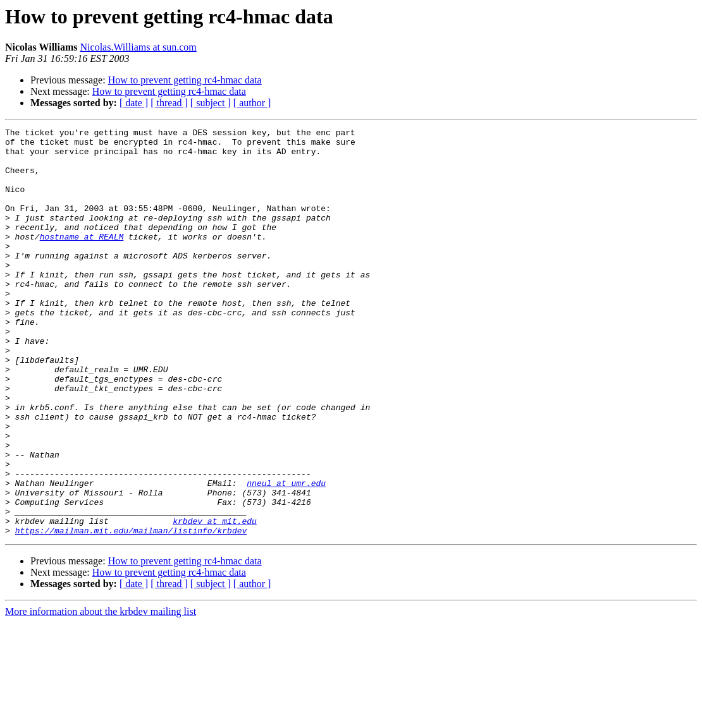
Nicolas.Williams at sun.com (138, 47)
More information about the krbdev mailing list (100, 693)
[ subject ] (210, 102)
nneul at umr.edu (286, 555)
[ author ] (252, 102)
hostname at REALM (82, 259)
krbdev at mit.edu (215, 600)
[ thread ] (169, 102)
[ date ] (134, 102)
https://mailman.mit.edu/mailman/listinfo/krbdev (131, 611)
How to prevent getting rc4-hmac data (185, 80)
